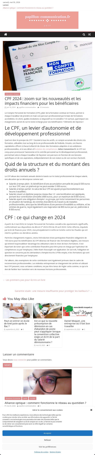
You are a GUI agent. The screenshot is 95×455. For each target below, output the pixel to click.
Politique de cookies (41, 452)
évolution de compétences (46, 149)
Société (32, 398)
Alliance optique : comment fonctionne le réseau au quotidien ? (28, 8)
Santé (25, 398)
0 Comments (43, 107)
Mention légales (55, 452)
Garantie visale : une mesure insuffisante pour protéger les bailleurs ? (53, 290)
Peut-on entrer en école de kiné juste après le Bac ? (16, 323)
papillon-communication (27, 107)
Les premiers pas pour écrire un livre (24, 279)
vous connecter (19, 359)
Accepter (47, 433)
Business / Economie (13, 398)
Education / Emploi (12, 94)
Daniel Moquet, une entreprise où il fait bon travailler (77, 323)
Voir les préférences (47, 446)
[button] (91, 410)
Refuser (47, 440)
